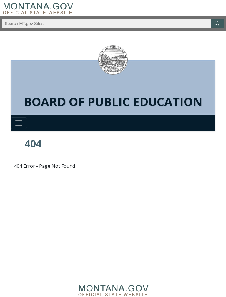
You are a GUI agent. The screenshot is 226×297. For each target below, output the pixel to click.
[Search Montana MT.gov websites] (113, 23)
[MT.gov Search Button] (217, 23)
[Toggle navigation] (19, 123)
